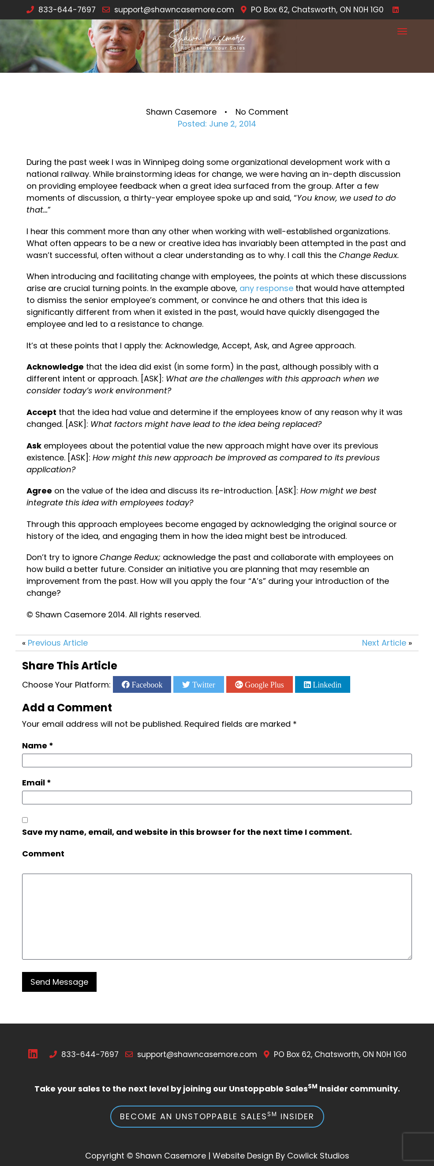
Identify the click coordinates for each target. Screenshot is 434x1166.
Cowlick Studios (318, 1155)
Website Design (243, 1155)
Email (36, 782)
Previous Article (58, 642)
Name (37, 745)
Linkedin (326, 684)
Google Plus (263, 684)
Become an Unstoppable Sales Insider (217, 1116)
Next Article (384, 642)
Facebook (146, 684)
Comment (43, 853)
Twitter (202, 684)
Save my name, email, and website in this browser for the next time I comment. (187, 831)
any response (266, 288)
